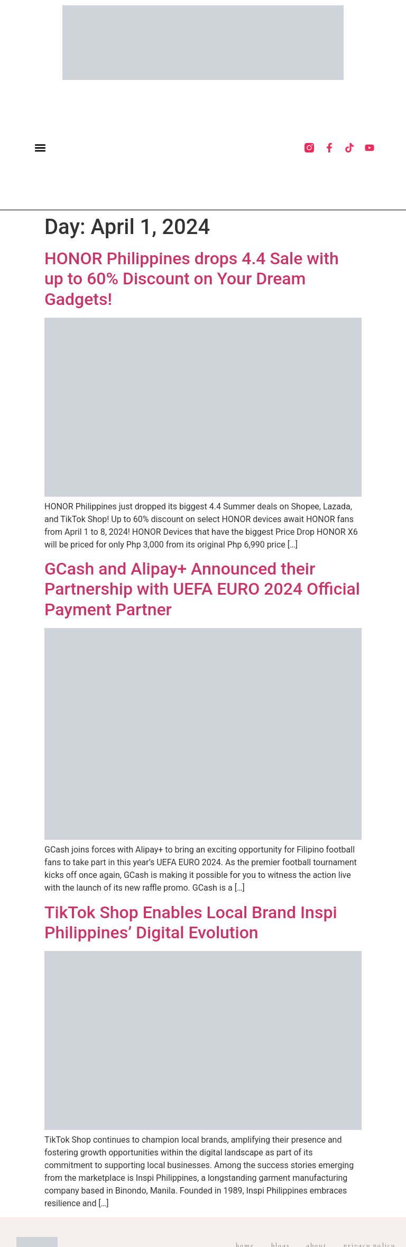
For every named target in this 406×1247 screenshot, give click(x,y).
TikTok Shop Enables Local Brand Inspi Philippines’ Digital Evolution (190, 922)
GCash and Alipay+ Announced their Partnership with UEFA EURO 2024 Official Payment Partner (202, 589)
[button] (40, 147)
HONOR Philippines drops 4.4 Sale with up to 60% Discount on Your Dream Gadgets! (191, 278)
